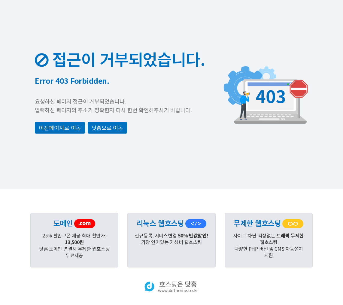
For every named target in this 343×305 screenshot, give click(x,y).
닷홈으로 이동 (107, 127)
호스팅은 (178, 286)
